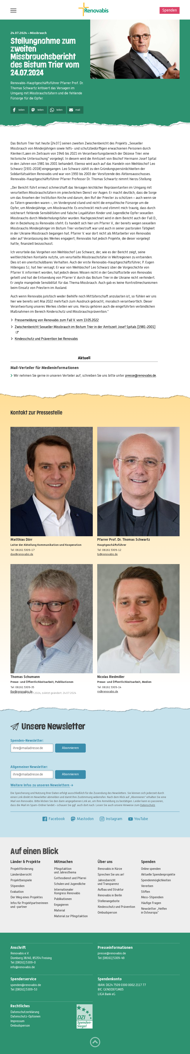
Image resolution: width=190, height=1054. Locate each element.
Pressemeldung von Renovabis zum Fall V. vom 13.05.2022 (57, 320)
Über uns (105, 862)
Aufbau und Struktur (111, 889)
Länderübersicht (21, 874)
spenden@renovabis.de (25, 985)
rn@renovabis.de (107, 691)
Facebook (53, 819)
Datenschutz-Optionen (25, 1016)
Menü (12, 10)
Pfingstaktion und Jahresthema (65, 870)
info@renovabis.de (22, 967)
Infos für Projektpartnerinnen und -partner (29, 904)
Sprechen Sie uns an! (111, 874)
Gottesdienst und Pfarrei (70, 878)
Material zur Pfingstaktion (71, 916)
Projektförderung (21, 868)
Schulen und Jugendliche (70, 884)
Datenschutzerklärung (24, 1012)
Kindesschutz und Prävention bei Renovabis (46, 339)
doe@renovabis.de (21, 554)
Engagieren (61, 904)
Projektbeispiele (21, 880)
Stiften (145, 891)
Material (59, 910)
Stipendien (17, 886)
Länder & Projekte (25, 862)
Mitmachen (63, 862)
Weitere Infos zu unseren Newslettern (41, 785)
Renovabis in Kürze (110, 868)
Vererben (147, 886)
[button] (19, 110)
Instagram (110, 819)
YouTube (138, 819)
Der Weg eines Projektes (26, 897)
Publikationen (63, 899)
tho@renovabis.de (21, 691)
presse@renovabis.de (140, 376)
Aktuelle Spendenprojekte (158, 874)
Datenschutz (147, 805)
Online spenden (151, 868)
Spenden (169, 10)
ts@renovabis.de (107, 554)
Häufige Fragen (151, 903)
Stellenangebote (109, 901)
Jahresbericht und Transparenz (108, 882)
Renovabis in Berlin (110, 895)
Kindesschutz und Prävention (116, 906)
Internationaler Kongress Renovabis (67, 891)
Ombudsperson (107, 912)
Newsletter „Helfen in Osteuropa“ (154, 910)
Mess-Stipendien (152, 897)
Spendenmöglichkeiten (156, 880)
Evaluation (17, 891)
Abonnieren (70, 748)
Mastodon (82, 819)
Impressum (17, 1021)
